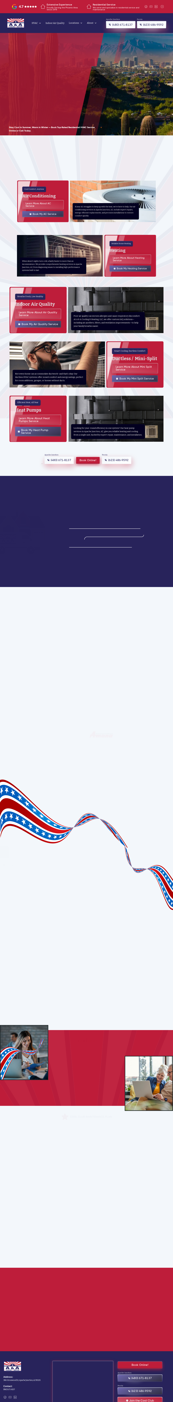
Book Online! (88, 460)
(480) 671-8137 (9, 1389)
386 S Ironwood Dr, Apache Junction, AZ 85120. (22, 1380)
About (90, 23)
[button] (36, 23)
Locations (74, 23)
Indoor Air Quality (55, 23)
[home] (16, 23)
